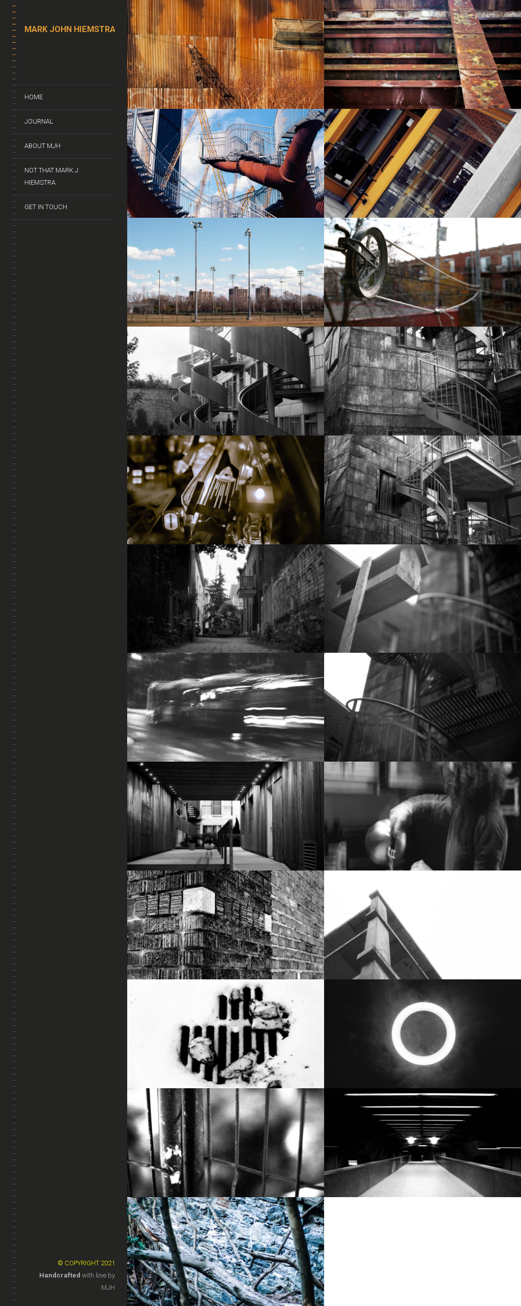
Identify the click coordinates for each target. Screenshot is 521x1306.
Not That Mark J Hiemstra (51, 176)
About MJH (42, 146)
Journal (38, 121)
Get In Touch (45, 207)
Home (33, 97)
